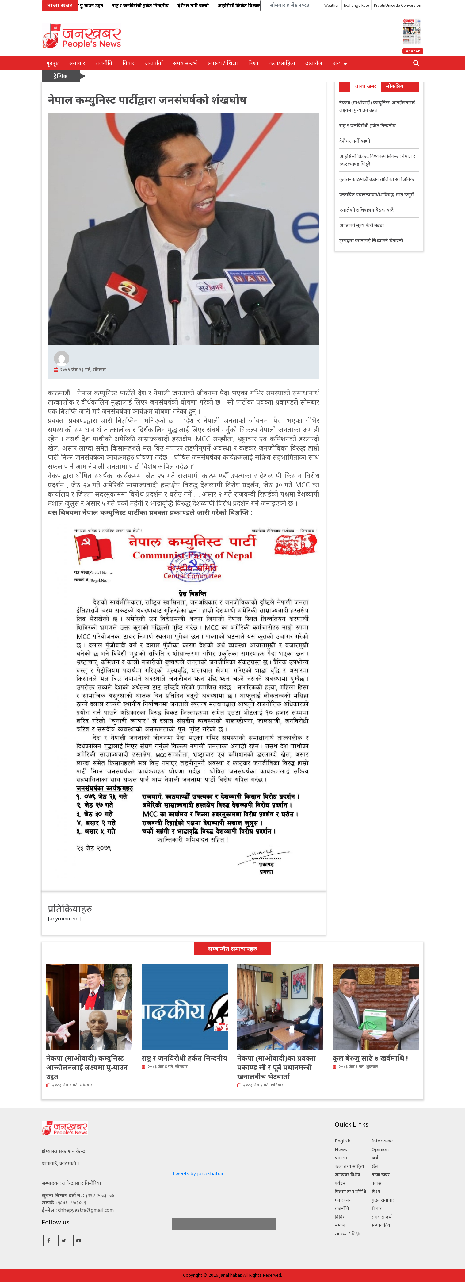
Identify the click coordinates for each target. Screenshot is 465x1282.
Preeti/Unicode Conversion (397, 5)
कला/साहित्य (282, 63)
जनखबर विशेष (347, 1174)
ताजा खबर (365, 86)
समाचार (77, 63)
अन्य (340, 63)
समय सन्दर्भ (185, 63)
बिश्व (253, 63)
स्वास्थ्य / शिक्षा (223, 63)
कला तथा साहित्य (349, 1166)
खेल (375, 1166)
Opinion (380, 1149)
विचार (128, 63)
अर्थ (375, 1157)
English (342, 1141)
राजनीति (103, 63)
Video (341, 1157)
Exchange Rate (356, 5)
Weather (331, 5)
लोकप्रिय (394, 86)
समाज (340, 1225)
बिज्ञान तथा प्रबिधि (350, 1191)
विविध (340, 1217)
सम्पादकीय (381, 1225)
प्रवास (376, 1183)
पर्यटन (340, 1183)
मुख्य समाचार (383, 1200)
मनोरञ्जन (343, 1200)
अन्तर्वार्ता (154, 63)
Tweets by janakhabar (198, 1173)
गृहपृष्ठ (52, 63)
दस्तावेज (313, 63)
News (341, 1149)
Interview (382, 1141)
